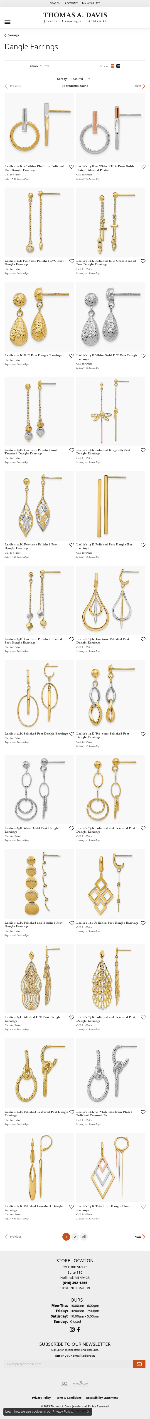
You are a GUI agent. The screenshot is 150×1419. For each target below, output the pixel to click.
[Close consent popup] (88, 1411)
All (84, 1236)
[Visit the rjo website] (64, 1384)
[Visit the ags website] (80, 1384)
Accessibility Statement (102, 1398)
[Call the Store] (75, 1282)
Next (138, 86)
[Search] (55, 3)
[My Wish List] (91, 3)
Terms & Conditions (68, 1398)
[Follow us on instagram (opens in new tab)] (72, 1329)
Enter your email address (75, 1355)
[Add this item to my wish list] (71, 166)
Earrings (13, 35)
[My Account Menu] (71, 3)
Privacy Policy (41, 1398)
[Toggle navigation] (7, 20)
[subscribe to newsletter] (139, 1364)
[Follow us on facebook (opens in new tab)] (78, 1329)
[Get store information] (75, 1288)
